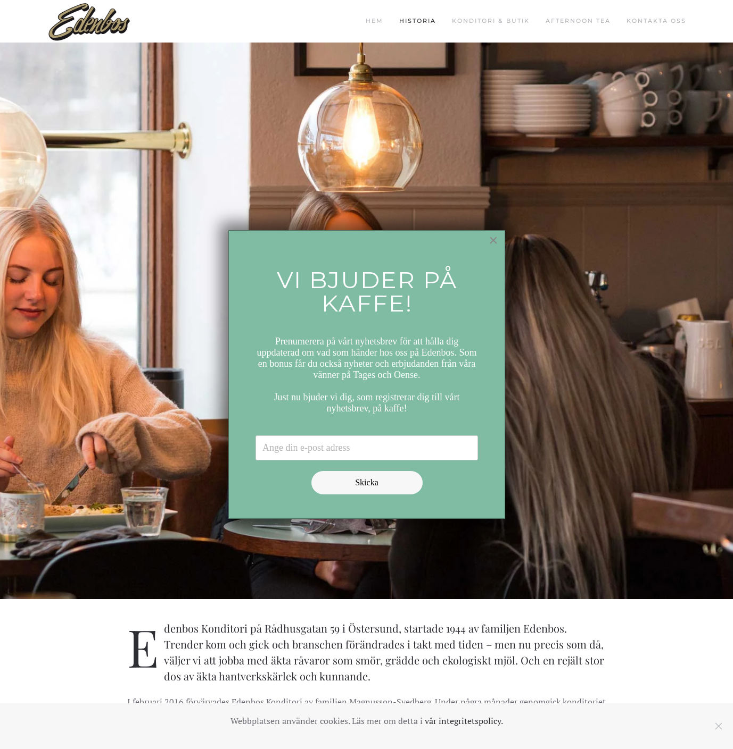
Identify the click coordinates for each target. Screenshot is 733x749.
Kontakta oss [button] (656, 20)
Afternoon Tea (578, 20)
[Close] (493, 240)
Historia (417, 20)
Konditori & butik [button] (491, 20)
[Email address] (367, 447)
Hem (374, 20)
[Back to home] (89, 21)
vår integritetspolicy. (464, 721)
